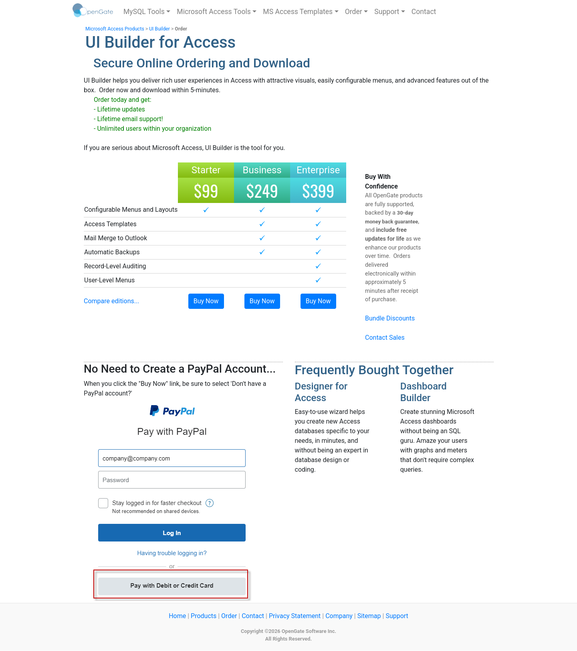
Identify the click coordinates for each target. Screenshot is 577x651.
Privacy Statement (295, 616)
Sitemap (369, 616)
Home (177, 616)
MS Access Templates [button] (298, 12)
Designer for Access (321, 392)
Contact (424, 12)
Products (203, 616)
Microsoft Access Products (114, 29)
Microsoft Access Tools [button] (214, 12)
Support (396, 616)
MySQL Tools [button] (144, 12)
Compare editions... (111, 301)
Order (229, 616)
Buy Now (206, 301)
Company (339, 616)
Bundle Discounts (390, 318)
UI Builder (159, 29)
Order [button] (353, 12)
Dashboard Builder (423, 392)
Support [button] (386, 12)
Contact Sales (385, 337)
